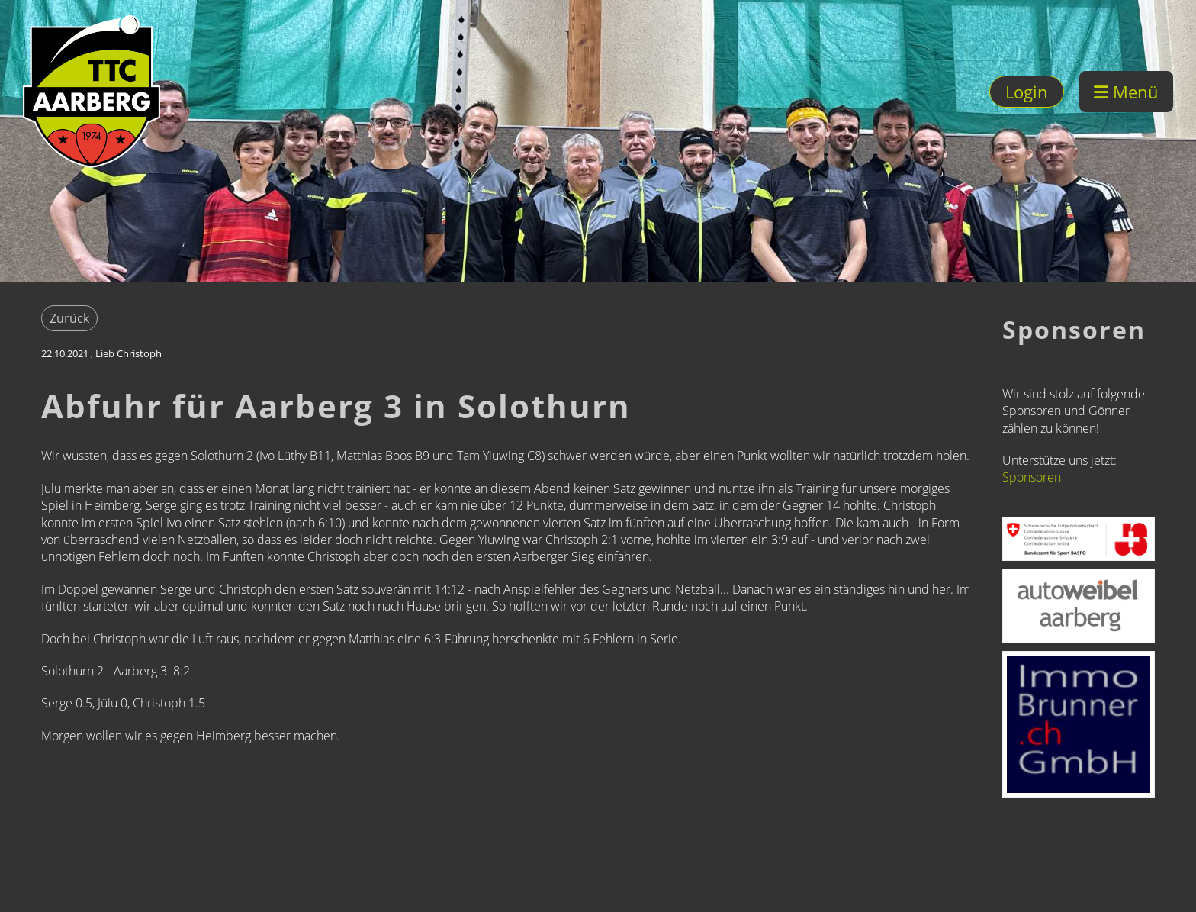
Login (1026, 91)
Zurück (69, 318)
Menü (1126, 91)
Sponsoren (1031, 477)
